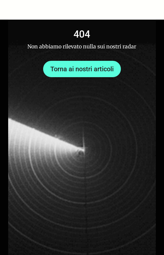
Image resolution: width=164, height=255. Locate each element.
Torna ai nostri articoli (82, 69)
